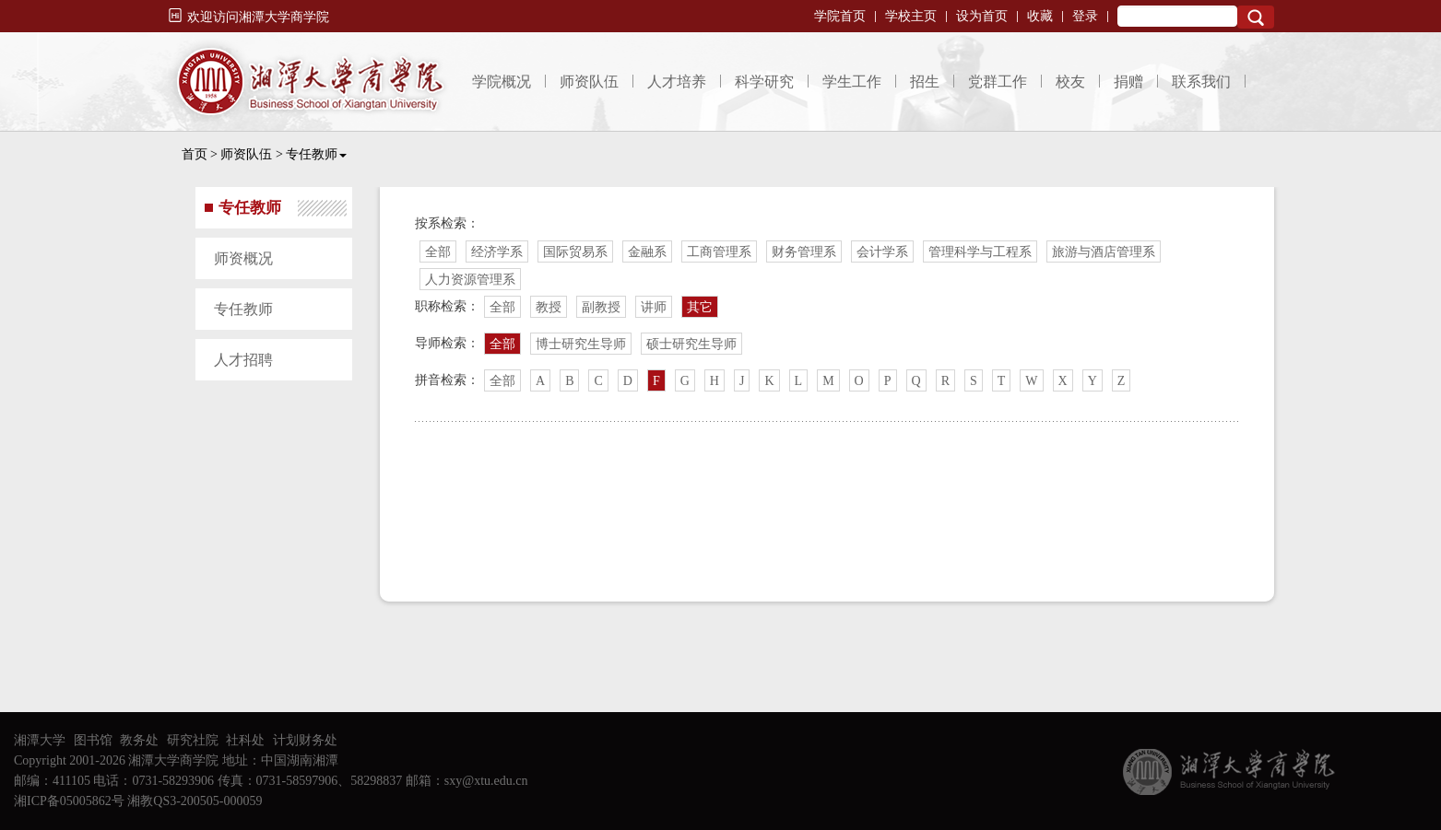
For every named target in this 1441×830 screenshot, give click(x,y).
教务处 (139, 740)
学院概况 (501, 81)
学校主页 (911, 16)
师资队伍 (589, 81)
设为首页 (982, 16)
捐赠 (1128, 81)
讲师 (654, 307)
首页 (194, 154)
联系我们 (1201, 81)
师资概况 (243, 258)
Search (1255, 17)
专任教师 (316, 154)
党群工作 (997, 81)
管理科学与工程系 (980, 252)
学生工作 (851, 81)
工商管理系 (719, 252)
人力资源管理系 (470, 279)
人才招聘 (243, 360)
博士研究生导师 (581, 344)
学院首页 (840, 16)
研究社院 (193, 740)
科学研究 (764, 81)
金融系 (647, 252)
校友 (1070, 81)
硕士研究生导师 (691, 344)
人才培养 (676, 81)
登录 (1085, 16)
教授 (548, 307)
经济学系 (497, 252)
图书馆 (93, 740)
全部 (438, 252)
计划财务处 (305, 740)
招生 (924, 81)
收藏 (1040, 16)
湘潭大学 (39, 740)
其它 (700, 307)
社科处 (245, 740)
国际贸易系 (575, 252)
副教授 (601, 307)
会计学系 (882, 252)
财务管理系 (804, 252)
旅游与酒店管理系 (1103, 252)
